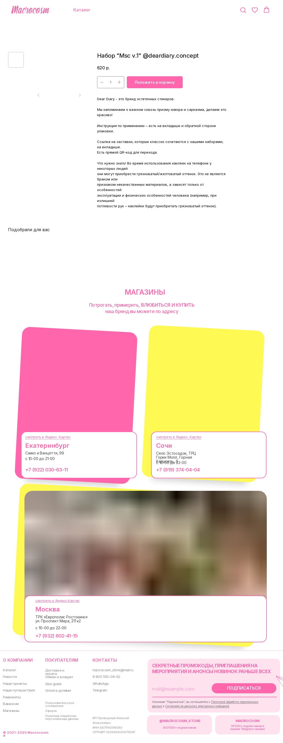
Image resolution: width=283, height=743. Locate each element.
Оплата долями (56, 689)
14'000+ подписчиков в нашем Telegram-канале (240, 725)
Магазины (11, 709)
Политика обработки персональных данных (60, 715)
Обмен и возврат (58, 676)
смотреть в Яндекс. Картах (43, 437)
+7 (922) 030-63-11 (42, 469)
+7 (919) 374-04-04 (174, 469)
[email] (172, 688)
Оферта (49, 709)
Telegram (97, 689)
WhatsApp (98, 682)
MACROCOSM (240, 719)
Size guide (52, 683)
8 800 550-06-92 (103, 676)
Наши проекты (14, 682)
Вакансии (10, 702)
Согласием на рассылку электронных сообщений (192, 704)
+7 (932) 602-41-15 (52, 636)
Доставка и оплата (53, 671)
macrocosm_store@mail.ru (110, 669)
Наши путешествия (18, 689)
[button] (243, 10)
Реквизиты (11, 696)
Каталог (9, 669)
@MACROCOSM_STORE (175, 719)
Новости (9, 676)
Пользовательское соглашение (58, 702)
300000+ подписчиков (174, 725)
